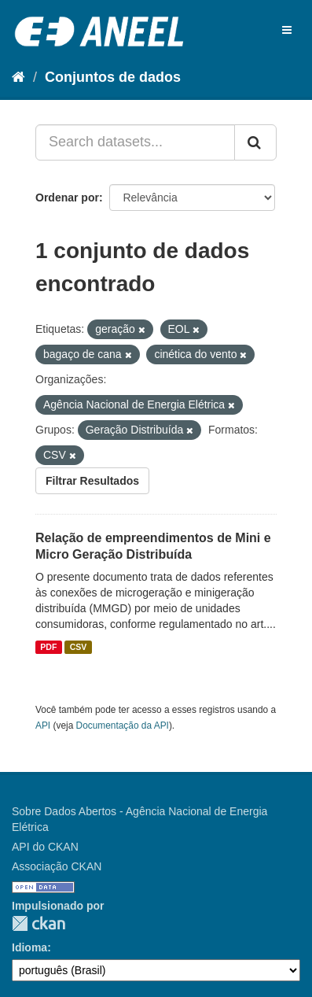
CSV (78, 647)
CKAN (38, 923)
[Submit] (255, 142)
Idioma (29, 947)
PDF (48, 647)
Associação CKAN (56, 866)
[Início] (18, 77)
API (42, 725)
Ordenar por (67, 197)
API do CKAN (45, 846)
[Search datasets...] (135, 142)
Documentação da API (122, 725)
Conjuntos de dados (113, 77)
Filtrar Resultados (92, 480)
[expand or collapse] (286, 30)
